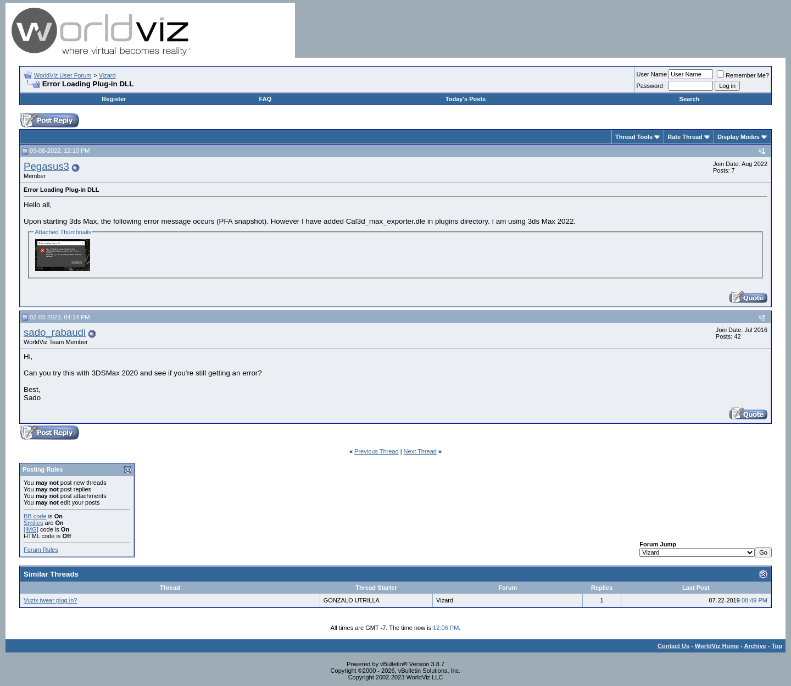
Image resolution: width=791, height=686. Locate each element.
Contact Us (673, 646)
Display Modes (738, 137)
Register (114, 99)
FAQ (265, 99)
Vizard (107, 75)
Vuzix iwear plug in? (50, 600)
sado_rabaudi (55, 332)
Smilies (33, 522)
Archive (755, 646)
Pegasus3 (46, 166)
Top (777, 646)
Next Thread (420, 451)
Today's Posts (465, 99)
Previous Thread (376, 451)
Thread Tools (634, 137)
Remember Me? (743, 75)
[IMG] (31, 529)
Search (689, 99)
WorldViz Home (717, 646)
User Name (652, 74)
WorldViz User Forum (63, 75)
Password (650, 85)
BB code (35, 516)
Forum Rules (41, 549)
